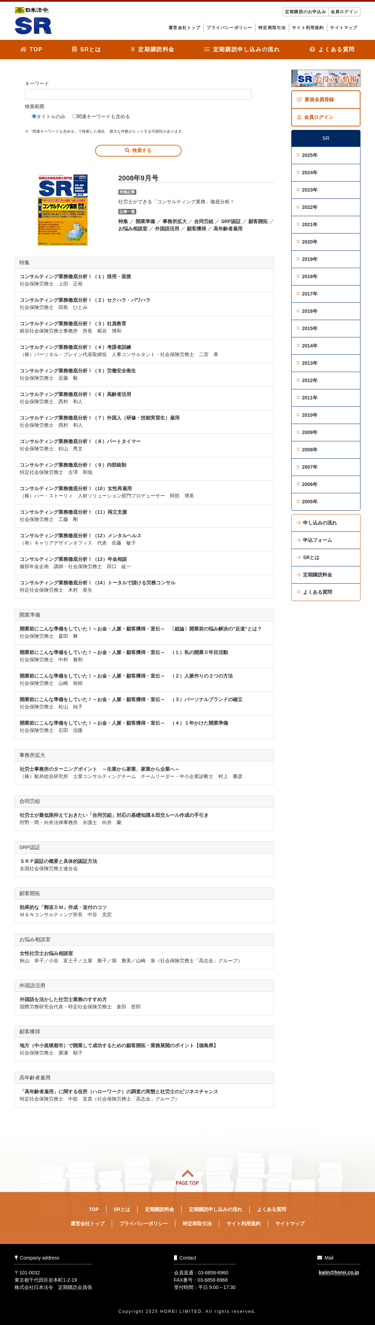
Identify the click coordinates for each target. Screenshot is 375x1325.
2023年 (307, 190)
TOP (31, 49)
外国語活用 (167, 228)
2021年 (307, 224)
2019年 (307, 259)
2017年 (307, 294)
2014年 (307, 345)
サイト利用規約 (308, 27)
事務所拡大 (175, 221)
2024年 (307, 172)
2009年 (307, 432)
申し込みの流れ (316, 522)
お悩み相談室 (132, 228)
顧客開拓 (258, 221)
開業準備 (145, 221)
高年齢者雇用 (228, 228)
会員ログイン (344, 11)
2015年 (307, 328)
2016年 (307, 311)
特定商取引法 (272, 27)
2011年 (307, 397)
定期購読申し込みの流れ (242, 49)
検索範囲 (34, 106)
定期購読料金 (153, 49)
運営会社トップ (184, 27)
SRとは (86, 49)
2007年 (307, 467)
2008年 (307, 449)
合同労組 (203, 221)
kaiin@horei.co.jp (339, 1272)
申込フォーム (314, 540)
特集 (123, 221)
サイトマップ (343, 27)
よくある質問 (332, 49)
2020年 (307, 242)
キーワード (37, 83)
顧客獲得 (196, 228)
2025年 (307, 155)
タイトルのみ (48, 116)
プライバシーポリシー (229, 27)
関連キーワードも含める (101, 116)
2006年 (307, 484)
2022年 (307, 207)
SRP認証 (231, 221)
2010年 (307, 415)
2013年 (307, 363)
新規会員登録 (315, 99)
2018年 (307, 276)
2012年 (307, 380)
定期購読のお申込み (305, 11)
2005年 (307, 501)
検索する (138, 150)
